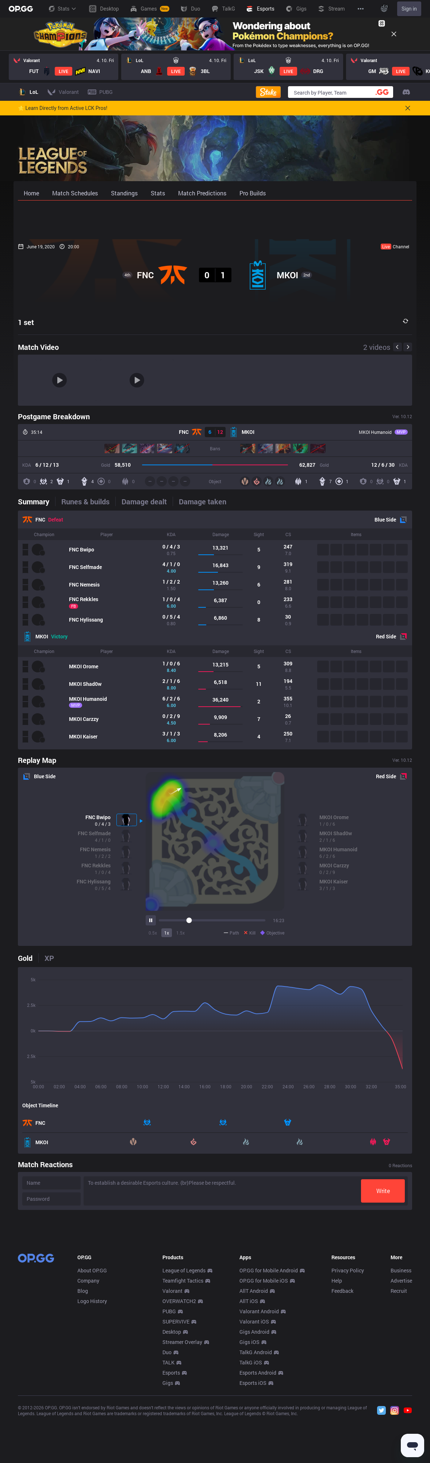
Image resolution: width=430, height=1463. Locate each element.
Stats (62, 8)
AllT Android (253, 1398)
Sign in (409, 9)
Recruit (399, 1398)
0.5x (153, 933)
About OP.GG (92, 1378)
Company (88, 1388)
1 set (26, 322)
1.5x (180, 933)
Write (383, 1191)
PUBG (169, 1419)
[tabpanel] (215, 630)
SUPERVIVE (175, 1429)
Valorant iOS (254, 1429)
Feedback (342, 1398)
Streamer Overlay (182, 1450)
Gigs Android (254, 1439)
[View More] (360, 8)
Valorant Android (259, 1419)
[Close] (393, 34)
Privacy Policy (347, 1378)
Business (401, 1378)
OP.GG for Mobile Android (268, 1378)
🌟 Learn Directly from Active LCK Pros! (62, 108)
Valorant (172, 1398)
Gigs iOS (249, 1450)
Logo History (92, 1409)
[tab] (36, 501)
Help (336, 1388)
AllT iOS (248, 1409)
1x (166, 933)
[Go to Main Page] (21, 9)
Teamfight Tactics (182, 1388)
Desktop (171, 1439)
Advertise (401, 1388)
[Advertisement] (215, 219)
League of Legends (184, 1378)
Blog (82, 1398)
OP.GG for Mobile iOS (263, 1388)
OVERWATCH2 (179, 1409)
